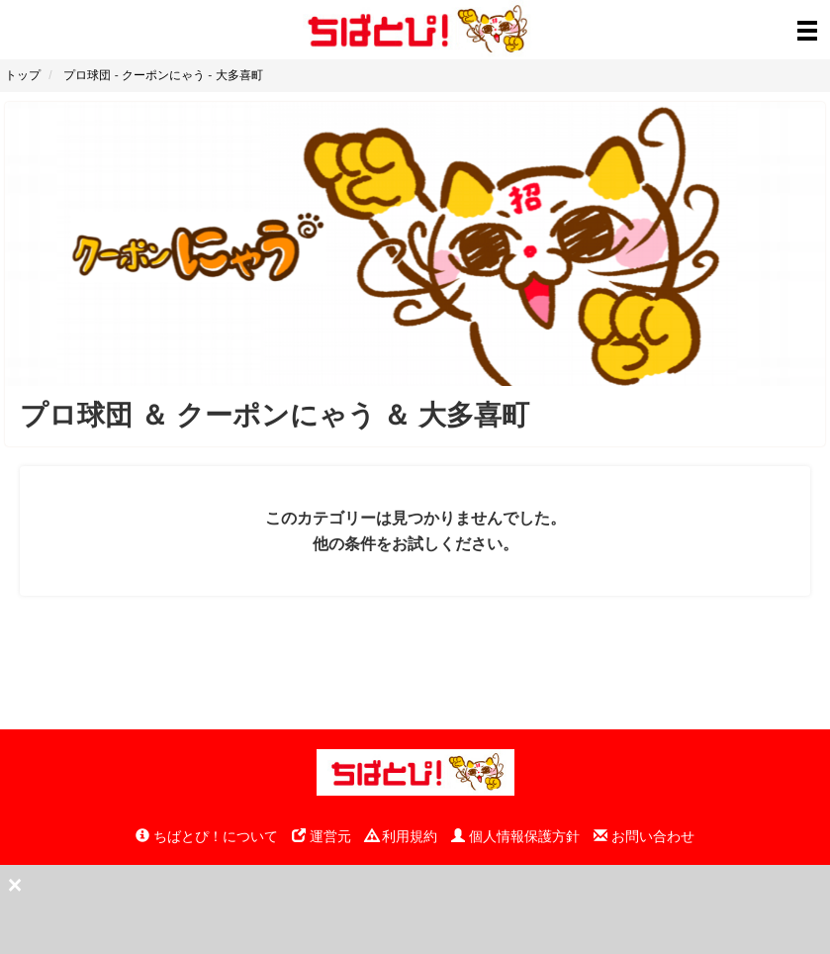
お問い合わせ (644, 836)
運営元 (321, 836)
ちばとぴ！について (207, 836)
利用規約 (401, 836)
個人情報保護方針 (515, 836)
